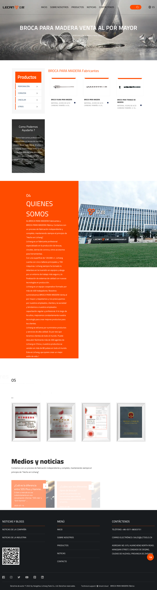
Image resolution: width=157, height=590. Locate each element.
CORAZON (22, 93)
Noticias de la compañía (14, 529)
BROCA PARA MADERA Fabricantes (44, 221)
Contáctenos (106, 7)
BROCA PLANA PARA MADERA (62, 98)
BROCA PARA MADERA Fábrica (39, 225)
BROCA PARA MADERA (93, 98)
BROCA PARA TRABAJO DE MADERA (127, 99)
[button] (33, 392)
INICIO (44, 7)
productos (77, 7)
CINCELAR (22, 100)
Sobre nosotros (59, 7)
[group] (26, 422)
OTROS (21, 106)
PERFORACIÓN (78, 35)
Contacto (62, 561)
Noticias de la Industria (14, 537)
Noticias (91, 7)
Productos (65, 35)
